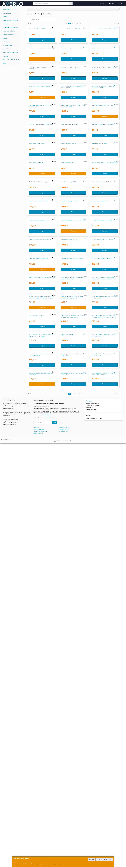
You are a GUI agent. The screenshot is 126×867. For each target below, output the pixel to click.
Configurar (91, 859)
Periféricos (6, 42)
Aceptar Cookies (108, 859)
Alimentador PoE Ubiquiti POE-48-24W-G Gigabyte (104, 134)
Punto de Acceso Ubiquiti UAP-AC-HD (101, 382)
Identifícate (103, 3)
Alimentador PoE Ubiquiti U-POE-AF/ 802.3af (40, 175)
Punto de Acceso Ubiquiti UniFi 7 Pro (101, 424)
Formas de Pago (63, 855)
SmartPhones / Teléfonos (10, 20)
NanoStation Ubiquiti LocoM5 (99, 299)
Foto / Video (6, 49)
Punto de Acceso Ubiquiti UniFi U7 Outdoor (103, 506)
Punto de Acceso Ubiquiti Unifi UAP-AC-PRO (72, 548)
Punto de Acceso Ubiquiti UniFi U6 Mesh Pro (40, 506)
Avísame (42, 103)
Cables (5, 38)
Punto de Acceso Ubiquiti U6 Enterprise (39, 382)
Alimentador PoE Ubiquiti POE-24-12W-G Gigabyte (104, 51)
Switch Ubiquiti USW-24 (67, 714)
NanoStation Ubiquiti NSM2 (36, 341)
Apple (4, 63)
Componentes (7, 13)
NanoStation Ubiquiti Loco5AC (37, 299)
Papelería (5, 56)
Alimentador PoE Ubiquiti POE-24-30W (101, 92)
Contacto (112, 3)
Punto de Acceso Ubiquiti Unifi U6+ (69, 506)
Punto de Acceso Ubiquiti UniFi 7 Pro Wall (39, 465)
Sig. (80, 23)
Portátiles (5, 16)
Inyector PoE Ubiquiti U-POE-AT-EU (69, 258)
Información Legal (64, 851)
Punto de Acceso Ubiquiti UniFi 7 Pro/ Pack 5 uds (73, 465)
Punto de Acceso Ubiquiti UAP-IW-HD (38, 424)
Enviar (54, 846)
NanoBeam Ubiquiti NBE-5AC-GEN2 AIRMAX (103, 258)
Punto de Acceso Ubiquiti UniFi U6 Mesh (102, 465)
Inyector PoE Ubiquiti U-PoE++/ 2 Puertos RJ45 (40, 258)
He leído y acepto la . (45, 841)
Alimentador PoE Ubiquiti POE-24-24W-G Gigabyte (42, 92)
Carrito (120, 3)
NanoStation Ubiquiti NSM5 (68, 341)
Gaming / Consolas (8, 34)
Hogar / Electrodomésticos (10, 52)
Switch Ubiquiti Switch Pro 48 (36, 672)
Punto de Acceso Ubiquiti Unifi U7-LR (38, 548)
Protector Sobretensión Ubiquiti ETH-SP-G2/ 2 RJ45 (105, 341)
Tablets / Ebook (7, 45)
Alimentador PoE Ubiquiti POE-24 (37, 51)
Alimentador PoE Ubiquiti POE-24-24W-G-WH (72, 92)
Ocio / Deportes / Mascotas (11, 60)
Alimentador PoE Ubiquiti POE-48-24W (70, 134)
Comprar (42, 62)
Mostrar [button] (116, 23)
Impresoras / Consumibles (10, 27)
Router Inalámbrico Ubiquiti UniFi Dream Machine (42, 589)
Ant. (67, 23)
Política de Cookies (58, 865)
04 (77, 23)
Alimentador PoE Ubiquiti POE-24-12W (70, 51)
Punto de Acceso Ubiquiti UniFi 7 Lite (70, 424)
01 (69, 23)
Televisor (5, 24)
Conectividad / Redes (9, 31)
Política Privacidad (39, 853)
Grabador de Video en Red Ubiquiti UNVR (102, 217)
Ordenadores (6, 9)
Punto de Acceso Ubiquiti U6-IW (68, 382)
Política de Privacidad (46, 837)
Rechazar (99, 859)
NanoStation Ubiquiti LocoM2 (68, 299)
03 (74, 23)
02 (72, 23)
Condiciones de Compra (40, 855)
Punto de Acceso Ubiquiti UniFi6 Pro (101, 548)
